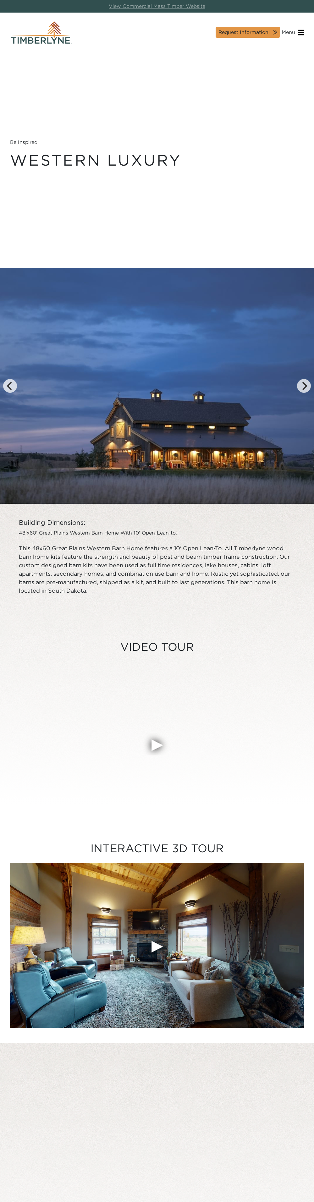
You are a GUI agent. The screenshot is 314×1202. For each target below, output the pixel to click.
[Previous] (10, 386)
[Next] (304, 386)
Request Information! (244, 32)
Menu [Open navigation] (293, 32)
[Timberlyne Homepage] (41, 32)
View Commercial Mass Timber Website (157, 6)
